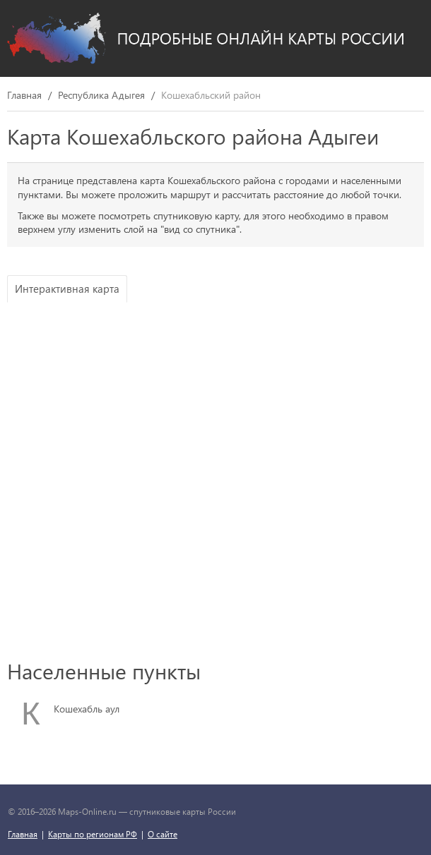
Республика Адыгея (101, 96)
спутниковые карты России (182, 811)
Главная (24, 96)
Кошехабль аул (86, 708)
